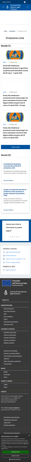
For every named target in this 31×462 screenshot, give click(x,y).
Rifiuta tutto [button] (15, 456)
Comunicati (7, 374)
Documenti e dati (8, 324)
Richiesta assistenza (9, 425)
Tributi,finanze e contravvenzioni (13, 356)
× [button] (29, 435)
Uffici (5, 314)
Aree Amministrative (9, 311)
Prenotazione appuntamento (11, 417)
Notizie (6, 372)
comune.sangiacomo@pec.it (12, 408)
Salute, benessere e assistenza (12, 361)
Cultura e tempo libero (10, 335)
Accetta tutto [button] (15, 452)
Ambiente (6, 359)
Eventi (5, 387)
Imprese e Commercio (10, 338)
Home (5, 31)
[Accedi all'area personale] (24, 2)
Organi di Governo (9, 309)
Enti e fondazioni (8, 316)
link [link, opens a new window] (7, 448)
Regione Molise (6, 2)
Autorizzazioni (8, 364)
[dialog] (15, 448)
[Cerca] (28, 7)
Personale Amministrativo (11, 322)
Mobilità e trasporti (9, 343)
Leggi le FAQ (7, 422)
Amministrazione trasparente (12, 433)
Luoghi (5, 384)
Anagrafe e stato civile (10, 332)
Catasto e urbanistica (9, 340)
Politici (5, 319)
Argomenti (12, 31)
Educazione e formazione (10, 351)
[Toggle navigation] (3, 7)
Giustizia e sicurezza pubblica (12, 353)
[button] (15, 459)
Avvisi (4, 62)
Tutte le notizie (15, 147)
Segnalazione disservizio (10, 420)
